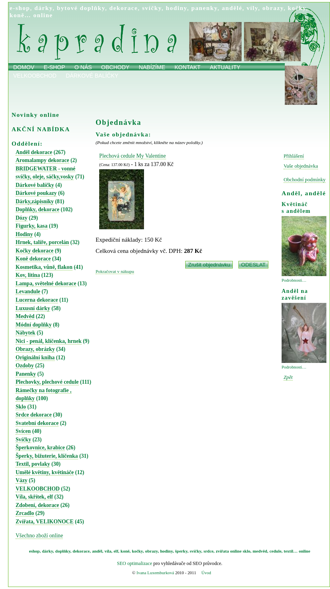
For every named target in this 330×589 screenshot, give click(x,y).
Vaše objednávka (301, 166)
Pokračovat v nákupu (115, 271)
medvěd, (260, 551)
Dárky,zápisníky (35, 201)
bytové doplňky (81, 7)
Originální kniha (35, 358)
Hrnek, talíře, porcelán (42, 242)
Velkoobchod (34, 75)
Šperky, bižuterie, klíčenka (47, 456)
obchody (115, 67)
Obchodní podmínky (305, 179)
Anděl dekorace (34, 152)
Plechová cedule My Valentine (132, 156)
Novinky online (36, 114)
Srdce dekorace (34, 415)
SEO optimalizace (134, 563)
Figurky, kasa (32, 226)
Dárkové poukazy (36, 193)
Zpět (288, 377)
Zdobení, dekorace (37, 505)
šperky (181, 551)
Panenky (26, 374)
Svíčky (23, 440)
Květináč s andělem (296, 207)
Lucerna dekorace (37, 300)
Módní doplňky (34, 325)
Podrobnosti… (294, 280)
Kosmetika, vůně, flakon (44, 267)
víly (252, 7)
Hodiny (24, 234)
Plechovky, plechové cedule (47, 382)
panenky (204, 7)
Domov (23, 67)
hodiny (176, 7)
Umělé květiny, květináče (45, 472)
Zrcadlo (25, 513)
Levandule (28, 291)
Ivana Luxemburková (155, 572)
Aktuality (225, 67)
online (43, 15)
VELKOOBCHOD (38, 489)
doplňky (62, 551)
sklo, (247, 551)
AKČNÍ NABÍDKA (41, 129)
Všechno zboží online (39, 536)
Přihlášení (294, 156)
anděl (97, 551)
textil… (291, 551)
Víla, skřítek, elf (34, 497)
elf (116, 551)
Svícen (23, 431)
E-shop (54, 67)
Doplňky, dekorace (37, 209)
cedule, (276, 551)
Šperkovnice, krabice (40, 448)
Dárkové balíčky (92, 75)
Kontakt (187, 67)
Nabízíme (152, 67)
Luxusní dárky (33, 308)
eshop (34, 551)
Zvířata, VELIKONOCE (45, 522)
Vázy (22, 480)
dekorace (123, 7)
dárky (43, 7)
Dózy (22, 218)
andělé (232, 7)
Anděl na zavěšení (295, 294)
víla (107, 551)
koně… (20, 15)
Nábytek (25, 333)
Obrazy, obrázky (35, 349)
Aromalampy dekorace (42, 160)
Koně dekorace (33, 259)
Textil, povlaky (33, 464)
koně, (125, 551)
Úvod (206, 572)
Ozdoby (25, 366)
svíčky (152, 7)
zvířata (222, 551)
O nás (83, 67)
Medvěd (25, 316)
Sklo (21, 407)
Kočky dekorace (35, 251)
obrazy (273, 7)
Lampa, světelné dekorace (46, 283)
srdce (209, 551)
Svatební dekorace (37, 423)
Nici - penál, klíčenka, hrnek (49, 341)
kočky (297, 7)
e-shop (20, 7)
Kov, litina (28, 275)
